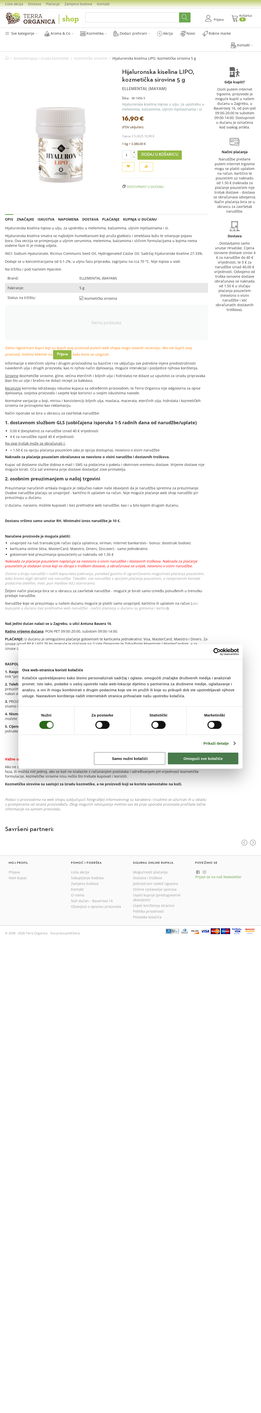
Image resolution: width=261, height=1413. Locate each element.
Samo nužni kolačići (129, 758)
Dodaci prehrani (132, 33)
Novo (187, 33)
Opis (9, 219)
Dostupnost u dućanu (145, 187)
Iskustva (46, 219)
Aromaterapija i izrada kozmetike (41, 58)
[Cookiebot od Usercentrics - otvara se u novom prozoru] (217, 652)
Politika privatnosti (148, 911)
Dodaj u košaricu (159, 155)
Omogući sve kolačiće (203, 758)
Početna (7, 58)
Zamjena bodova (78, 3)
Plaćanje (53, 3)
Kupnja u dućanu (140, 219)
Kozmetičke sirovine (90, 58)
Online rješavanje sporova (155, 889)
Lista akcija (14, 3)
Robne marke (216, 33)
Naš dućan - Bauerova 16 (92, 900)
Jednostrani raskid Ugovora (155, 883)
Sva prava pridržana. (65, 933)
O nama (77, 895)
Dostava (34, 3)
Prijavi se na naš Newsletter (218, 876)
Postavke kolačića (147, 917)
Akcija (165, 33)
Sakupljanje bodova (87, 877)
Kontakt (103, 3)
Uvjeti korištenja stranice (153, 905)
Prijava (62, 354)
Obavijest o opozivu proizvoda (96, 906)
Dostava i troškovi (147, 877)
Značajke (25, 219)
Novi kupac (18, 877)
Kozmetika (93, 33)
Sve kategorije (21, 33)
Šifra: (125, 98)
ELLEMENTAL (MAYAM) (144, 88)
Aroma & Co (58, 33)
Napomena (68, 219)
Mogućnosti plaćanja (150, 872)
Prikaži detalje (216, 743)
